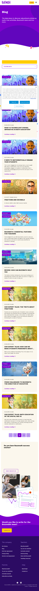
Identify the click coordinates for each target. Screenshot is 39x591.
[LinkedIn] (21, 582)
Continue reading (9, 134)
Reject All (14, 102)
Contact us (7, 530)
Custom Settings (19, 106)
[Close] (36, 87)
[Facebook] (18, 582)
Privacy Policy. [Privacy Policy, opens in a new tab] (33, 98)
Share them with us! (11, 471)
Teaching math (8, 66)
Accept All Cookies (25, 102)
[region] (19, 98)
